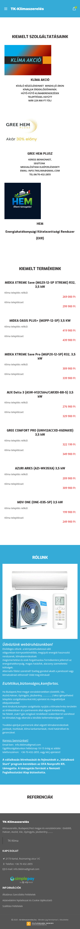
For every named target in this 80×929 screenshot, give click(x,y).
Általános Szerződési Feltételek (19, 894)
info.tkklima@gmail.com (26, 869)
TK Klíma (13, 841)
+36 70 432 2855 (24, 863)
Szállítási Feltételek (12, 906)
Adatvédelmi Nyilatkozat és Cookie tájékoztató (27, 900)
